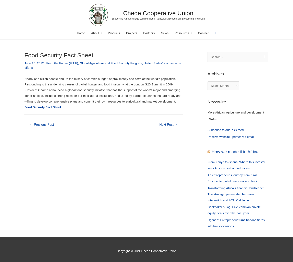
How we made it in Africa (235, 151)
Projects (131, 33)
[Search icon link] (215, 33)
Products (114, 33)
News (165, 33)
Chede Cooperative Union (158, 13)
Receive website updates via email (231, 137)
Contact (203, 33)
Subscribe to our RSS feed (226, 130)
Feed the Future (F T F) (62, 63)
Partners (149, 33)
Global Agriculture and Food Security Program (111, 63)
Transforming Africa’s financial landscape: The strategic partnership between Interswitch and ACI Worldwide (236, 194)
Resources (182, 33)
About (95, 33)
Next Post (168, 124)
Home (81, 33)
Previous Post (42, 124)
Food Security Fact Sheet (42, 107)
